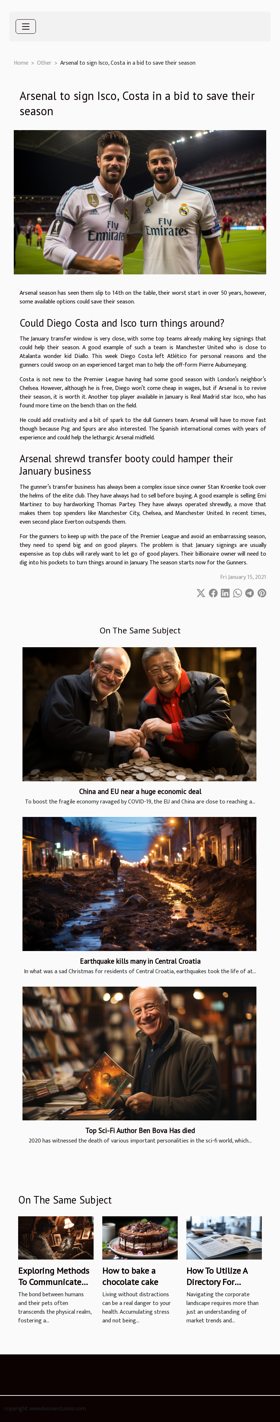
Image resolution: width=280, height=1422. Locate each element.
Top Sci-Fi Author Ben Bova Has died (140, 1130)
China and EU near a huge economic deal (140, 791)
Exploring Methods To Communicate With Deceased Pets (54, 1281)
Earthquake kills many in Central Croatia (140, 961)
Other (44, 63)
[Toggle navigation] (26, 26)
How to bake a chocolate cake (130, 1276)
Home (21, 63)
